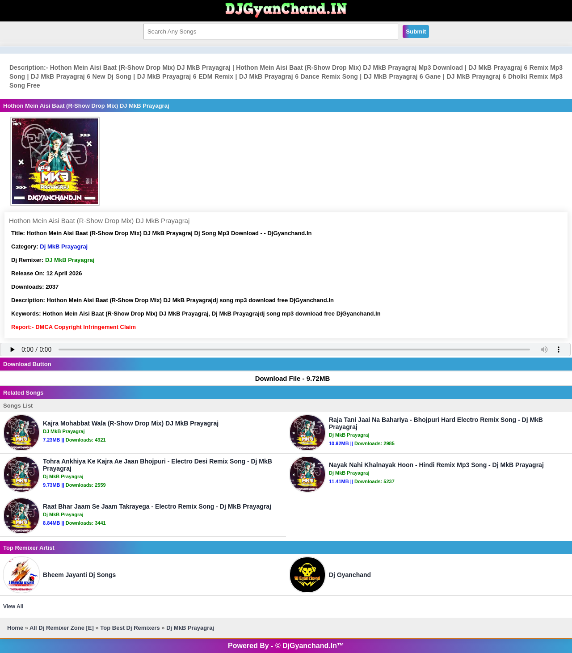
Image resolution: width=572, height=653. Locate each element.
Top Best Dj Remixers (130, 627)
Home (15, 627)
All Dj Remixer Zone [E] (61, 627)
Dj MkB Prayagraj (64, 246)
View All (13, 606)
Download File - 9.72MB (288, 378)
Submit (416, 31)
